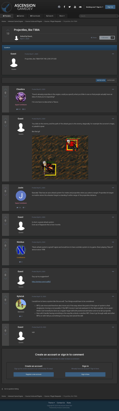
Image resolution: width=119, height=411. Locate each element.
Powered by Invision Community (59, 407)
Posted (31, 54)
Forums (7, 16)
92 (24, 109)
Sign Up (110, 7)
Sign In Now (85, 374)
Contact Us (61, 403)
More (62, 16)
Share (94, 37)
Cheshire (20, 89)
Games (21, 16)
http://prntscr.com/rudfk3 (41, 282)
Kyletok (20, 296)
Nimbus (20, 242)
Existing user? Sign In (94, 7)
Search (50, 16)
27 (21, 316)
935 (18, 109)
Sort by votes (101, 80)
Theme (51, 403)
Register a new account (33, 374)
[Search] (91, 16)
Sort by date (111, 80)
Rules (69, 403)
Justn (20, 187)
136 (19, 207)
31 (21, 262)
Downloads (36, 16)
